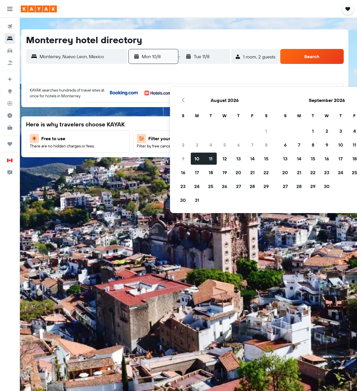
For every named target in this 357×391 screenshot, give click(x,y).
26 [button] (104, 165)
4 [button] (90, 124)
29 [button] (145, 165)
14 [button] (132, 138)
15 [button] (146, 138)
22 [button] (145, 152)
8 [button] (146, 124)
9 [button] (62, 138)
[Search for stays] (9, 38)
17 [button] (76, 152)
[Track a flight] (9, 103)
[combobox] (95, 56)
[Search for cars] (9, 50)
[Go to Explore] (9, 91)
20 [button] (118, 152)
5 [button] (104, 124)
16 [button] (63, 152)
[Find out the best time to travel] (9, 115)
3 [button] (76, 124)
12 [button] (104, 138)
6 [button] (118, 124)
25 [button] (90, 165)
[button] (9, 9)
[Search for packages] (9, 63)
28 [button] (131, 165)
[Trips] (9, 144)
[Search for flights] (9, 26)
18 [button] (90, 152)
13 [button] (118, 138)
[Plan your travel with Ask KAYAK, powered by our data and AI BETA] (9, 79)
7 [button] (132, 124)
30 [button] (63, 179)
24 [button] (76, 165)
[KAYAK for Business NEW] (9, 127)
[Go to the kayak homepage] (39, 8)
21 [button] (132, 152)
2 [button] (62, 124)
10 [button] (76, 138)
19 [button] (104, 152)
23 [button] (62, 165)
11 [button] (90, 138)
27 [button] (118, 165)
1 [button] (146, 110)
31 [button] (76, 179)
